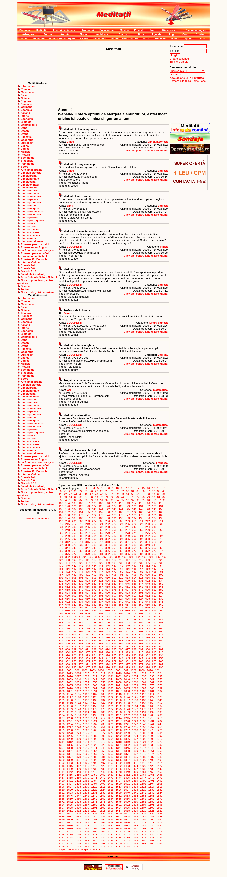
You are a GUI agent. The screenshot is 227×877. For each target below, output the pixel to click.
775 (61, 628)
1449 (127, 771)
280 (68, 535)
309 (154, 538)
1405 (86, 762)
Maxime (125, 30)
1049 (151, 679)
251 (88, 529)
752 (121, 622)
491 (88, 574)
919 (61, 655)
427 (88, 562)
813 (101, 634)
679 (61, 610)
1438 (143, 768)
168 (68, 515)
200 (68, 521)
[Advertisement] (37, 61)
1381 (102, 756)
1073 (135, 685)
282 (81, 535)
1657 (127, 819)
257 (128, 529)
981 (154, 664)
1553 (127, 795)
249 (74, 529)
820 (148, 634)
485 (154, 571)
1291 (110, 735)
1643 (118, 816)
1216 (135, 718)
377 (74, 553)
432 (121, 562)
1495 (78, 783)
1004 (101, 670)
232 (68, 526)
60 (158, 494)
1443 (78, 771)
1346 (135, 747)
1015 (86, 673)
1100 (143, 691)
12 (127, 488)
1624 (69, 813)
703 (114, 613)
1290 (102, 735)
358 (161, 547)
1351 (69, 750)
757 (154, 622)
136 (68, 509)
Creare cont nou (179, 58)
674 (134, 607)
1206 (159, 715)
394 (84, 556)
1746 (110, 840)
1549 (94, 795)
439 (61, 565)
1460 (110, 774)
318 (108, 541)
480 (121, 571)
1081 (94, 688)
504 (68, 577)
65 (75, 497)
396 (98, 556)
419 (141, 559)
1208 (69, 718)
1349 (159, 747)
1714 (61, 834)
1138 (135, 700)
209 (128, 521)
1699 (151, 828)
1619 (135, 810)
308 (148, 538)
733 (101, 619)
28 (101, 491)
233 (74, 526)
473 (74, 571)
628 (148, 598)
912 (121, 652)
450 (134, 565)
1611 (69, 810)
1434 (110, 768)
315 (88, 541)
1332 (127, 744)
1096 (110, 691)
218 (81, 523)
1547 (78, 795)
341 (154, 544)
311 (61, 541)
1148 (110, 703)
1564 (110, 798)
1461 (118, 774)
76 (133, 497)
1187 (110, 712)
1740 (61, 840)
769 (128, 625)
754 (134, 622)
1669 (118, 822)
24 (81, 491)
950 (161, 658)
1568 (143, 798)
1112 (135, 694)
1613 (86, 810)
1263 (94, 730)
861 (101, 643)
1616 (110, 810)
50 (107, 494)
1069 (102, 685)
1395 (110, 759)
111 (114, 503)
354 (134, 547)
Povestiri (139, 30)
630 (161, 598)
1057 (110, 682)
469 (154, 568)
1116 (61, 697)
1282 (143, 732)
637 (101, 601)
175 (114, 515)
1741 (69, 840)
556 (94, 586)
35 (138, 491)
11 (122, 488)
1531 (159, 789)
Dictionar (25, 30)
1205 (151, 715)
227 (141, 523)
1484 (94, 780)
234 (81, 526)
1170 (78, 709)
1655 (110, 819)
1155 (61, 706)
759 (61, 625)
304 (121, 538)
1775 (135, 846)
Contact (201, 34)
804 (148, 631)
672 (121, 607)
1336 (159, 744)
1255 (135, 727)
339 (141, 544)
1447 (110, 771)
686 (108, 610)
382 (108, 553)
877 (101, 646)
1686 (151, 825)
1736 (135, 837)
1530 (151, 789)
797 (101, 631)
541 (101, 583)
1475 (127, 777)
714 (81, 616)
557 (101, 586)
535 (61, 583)
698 (81, 613)
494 (108, 574)
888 (68, 649)
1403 (69, 762)
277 (154, 532)
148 (148, 509)
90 (96, 500)
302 (108, 538)
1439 (151, 768)
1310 (159, 738)
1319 (127, 741)
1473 (110, 777)
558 (108, 586)
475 (88, 571)
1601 (94, 807)
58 (148, 494)
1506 (61, 786)
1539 (118, 792)
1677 (78, 825)
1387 (151, 756)
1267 (127, 730)
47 (91, 494)
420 (148, 559)
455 (61, 568)
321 (128, 541)
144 (121, 509)
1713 (159, 831)
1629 (110, 813)
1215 (127, 718)
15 (143, 488)
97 (133, 500)
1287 (78, 735)
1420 (102, 765)
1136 (118, 700)
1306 (127, 738)
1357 (118, 750)
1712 (151, 831)
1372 (135, 753)
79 (148, 497)
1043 (102, 679)
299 (88, 538)
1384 (127, 756)
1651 (78, 819)
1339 (78, 747)
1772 (110, 846)
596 (148, 592)
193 (128, 518)
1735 (127, 837)
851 (141, 640)
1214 (118, 718)
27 (96, 491)
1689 (69, 828)
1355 (102, 750)
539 (88, 583)
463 (114, 568)
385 (128, 553)
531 (141, 580)
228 (148, 523)
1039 (69, 679)
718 (108, 616)
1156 (69, 706)
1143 (69, 703)
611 (141, 595)
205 (101, 521)
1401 (159, 759)
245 (154, 526)
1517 (151, 786)
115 (141, 503)
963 (141, 661)
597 (154, 592)
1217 (143, 718)
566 (161, 586)
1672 (143, 822)
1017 (102, 673)
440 (68, 565)
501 (154, 574)
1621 (151, 810)
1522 (86, 789)
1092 (78, 691)
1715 (69, 834)
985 (74, 667)
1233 (61, 724)
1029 (94, 676)
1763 (143, 843)
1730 (86, 837)
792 (68, 631)
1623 (61, 813)
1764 (151, 843)
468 (148, 568)
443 (88, 565)
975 (114, 664)
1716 (78, 834)
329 (74, 544)
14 (138, 488)
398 (111, 556)
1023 (151, 673)
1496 (86, 783)
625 (128, 598)
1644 (127, 816)
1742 (78, 840)
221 (101, 523)
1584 (61, 804)
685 (101, 610)
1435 (118, 768)
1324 (61, 744)
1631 (127, 813)
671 (114, 607)
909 (101, 652)
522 (81, 580)
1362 (159, 750)
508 (94, 577)
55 (133, 494)
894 (108, 649)
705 (128, 613)
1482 (78, 780)
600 (68, 595)
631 (61, 601)
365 (101, 550)
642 (134, 601)
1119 (86, 697)
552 (68, 586)
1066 (78, 685)
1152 (143, 703)
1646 (143, 816)
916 (148, 652)
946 (134, 658)
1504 (151, 783)
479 (114, 571)
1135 (110, 700)
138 (81, 509)
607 (114, 595)
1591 (118, 804)
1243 (143, 724)
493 (101, 574)
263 (61, 532)
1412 (143, 762)
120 (68, 506)
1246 (61, 727)
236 (94, 526)
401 (131, 556)
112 (121, 503)
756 (148, 622)
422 (161, 559)
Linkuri (202, 38)
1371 (127, 753)
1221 (69, 721)
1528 (135, 789)
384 (121, 553)
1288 (86, 735)
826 (81, 637)
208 (121, 521)
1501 (127, 783)
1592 (127, 804)
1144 (78, 703)
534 (161, 580)
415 (114, 559)
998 (161, 667)
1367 (94, 753)
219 (88, 523)
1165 (143, 706)
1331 (118, 744)
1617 (118, 810)
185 (74, 518)
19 (164, 488)
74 (122, 497)
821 (154, 634)
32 (122, 491)
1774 (127, 846)
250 (81, 529)
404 (151, 556)
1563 (102, 798)
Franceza (162, 462)
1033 (127, 676)
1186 (102, 712)
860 (94, 643)
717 (101, 616)
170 (81, 515)
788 (148, 628)
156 (94, 512)
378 (81, 553)
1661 (159, 819)
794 (81, 631)
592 (121, 592)
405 (158, 556)
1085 (127, 688)
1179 (151, 709)
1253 (118, 727)
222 (108, 523)
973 (101, 664)
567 (61, 589)
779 (88, 628)
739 (141, 619)
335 (114, 544)
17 (153, 488)
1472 (102, 777)
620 (94, 598)
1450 (135, 771)
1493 (61, 783)
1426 (151, 765)
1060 (135, 682)
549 (154, 583)
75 (127, 497)
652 (94, 604)
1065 (69, 685)
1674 (159, 822)
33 (127, 491)
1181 (61, 712)
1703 (78, 831)
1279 (118, 732)
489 (74, 574)
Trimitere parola (179, 61)
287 (114, 535)
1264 (102, 730)
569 (74, 589)
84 (65, 500)
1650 (69, 819)
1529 (143, 789)
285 (101, 535)
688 (121, 610)
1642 (110, 816)
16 (148, 488)
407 (61, 559)
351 (114, 547)
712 (68, 616)
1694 (110, 828)
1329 (102, 744)
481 (128, 571)
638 (108, 601)
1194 (61, 715)
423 (61, 562)
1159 (94, 706)
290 (134, 535)
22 (70, 491)
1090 (61, 691)
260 (148, 529)
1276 (94, 732)
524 (94, 580)
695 (61, 613)
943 (114, 658)
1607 (143, 807)
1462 (127, 774)
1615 (102, 810)
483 (141, 571)
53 (122, 494)
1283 (151, 732)
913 (128, 652)
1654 (102, 819)
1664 (78, 822)
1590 (110, 804)
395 (91, 556)
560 (121, 586)
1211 (94, 718)
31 (117, 491)
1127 (151, 697)
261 (154, 529)
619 (88, 598)
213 (154, 521)
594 (134, 592)
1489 (135, 780)
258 (134, 529)
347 (88, 547)
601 (74, 595)
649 (74, 604)
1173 (102, 709)
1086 (135, 688)
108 (94, 503)
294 (161, 535)
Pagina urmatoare (91, 849)
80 (153, 497)
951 (61, 661)
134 (161, 506)
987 (88, 667)
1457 (86, 774)
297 (74, 538)
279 (61, 535)
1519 (61, 789)
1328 (94, 744)
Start (24, 38)
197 (154, 518)
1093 (86, 691)
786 (134, 628)
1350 (61, 750)
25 (86, 491)
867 (141, 643)
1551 (110, 795)
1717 (86, 834)
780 (94, 628)
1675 (61, 825)
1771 (102, 846)
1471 (94, 777)
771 (141, 625)
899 (141, 649)
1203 (135, 715)
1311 (61, 741)
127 (114, 506)
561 (128, 586)
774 (161, 625)
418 (134, 559)
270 (108, 532)
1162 (118, 706)
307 (141, 538)
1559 (69, 798)
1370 (118, 753)
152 (68, 512)
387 (141, 553)
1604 (118, 807)
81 (158, 497)
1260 (69, 730)
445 (101, 565)
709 (154, 613)
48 (96, 494)
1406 (94, 762)
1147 (102, 703)
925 (101, 655)
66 (81, 497)
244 (148, 526)
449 (128, 565)
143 (114, 509)
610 (134, 595)
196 (148, 518)
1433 (102, 768)
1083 (110, 688)
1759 (110, 843)
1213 (110, 718)
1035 (143, 676)
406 (164, 556)
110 (108, 503)
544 (121, 583)
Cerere (68, 313)
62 (60, 497)
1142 (61, 703)
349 (101, 547)
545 (128, 583)
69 (96, 497)
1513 (118, 786)
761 (74, 625)
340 (148, 544)
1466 (159, 774)
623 (114, 598)
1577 (110, 801)
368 (121, 550)
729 (74, 619)
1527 (127, 789)
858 (81, 643)
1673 (151, 822)
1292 (118, 735)
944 (121, 658)
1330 (110, 744)
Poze (141, 34)
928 (121, 655)
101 (156, 500)
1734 (118, 837)
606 (108, 595)
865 (128, 643)
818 (134, 634)
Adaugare (28, 34)
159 (114, 512)
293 (154, 535)
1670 (127, 822)
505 (74, 577)
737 (128, 619)
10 (117, 488)
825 (74, 637)
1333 (135, 744)
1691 (86, 828)
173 (101, 515)
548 (148, 583)
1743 (86, 840)
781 (101, 628)
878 (108, 646)
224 (121, 523)
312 (68, 541)
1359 (135, 750)
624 (121, 598)
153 (74, 512)
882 (134, 646)
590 (108, 592)
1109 (110, 694)
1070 (110, 685)
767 (114, 625)
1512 (110, 786)
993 (128, 667)
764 (94, 625)
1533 (69, 792)
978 (134, 664)
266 (81, 532)
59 (153, 494)
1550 (102, 795)
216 (68, 523)
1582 (151, 801)
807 (61, 634)
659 (141, 604)
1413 (151, 762)
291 (141, 535)
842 (81, 640)
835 (141, 637)
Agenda (156, 34)
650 (81, 604)
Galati (70, 141)
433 (128, 562)
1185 (94, 712)
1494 (69, 783)
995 (141, 667)
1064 (61, 685)
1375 (159, 753)
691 (141, 610)
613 (154, 595)
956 (94, 661)
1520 (69, 789)
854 (161, 640)
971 (88, 664)
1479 (159, 777)
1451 (143, 771)
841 (74, 640)
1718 (94, 834)
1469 (78, 777)
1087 (143, 688)
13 (133, 488)
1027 (78, 676)
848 (121, 640)
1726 (159, 834)
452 (148, 565)
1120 (94, 697)
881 (128, 646)
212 (148, 521)
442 (81, 565)
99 (143, 500)
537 (74, 583)
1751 (151, 840)
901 (154, 649)
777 (74, 628)
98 (138, 500)
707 (141, 613)
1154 (159, 703)
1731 (94, 837)
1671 (135, 822)
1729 (78, 837)
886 (161, 646)
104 (68, 503)
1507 (69, 786)
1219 (159, 718)
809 (74, 634)
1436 (127, 768)
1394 (102, 759)
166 (161, 512)
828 (94, 637)
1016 (94, 673)
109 (101, 503)
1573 (78, 801)
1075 (151, 685)
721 (128, 616)
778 (81, 628)
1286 (69, 735)
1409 (118, 762)
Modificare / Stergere (62, 38)
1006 (117, 670)
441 (74, 565)
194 (134, 518)
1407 (102, 762)
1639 (86, 816)
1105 (78, 694)
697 (74, 613)
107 (88, 503)
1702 (69, 831)
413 (101, 559)
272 (121, 532)
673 (128, 607)
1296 (151, 735)
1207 (61, 718)
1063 (159, 682)
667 (88, 607)
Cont (185, 34)
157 (101, 512)
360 (68, 550)
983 (61, 667)
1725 (151, 834)
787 (141, 628)
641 (128, 601)
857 (74, 643)
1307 (135, 738)
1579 (127, 801)
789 (154, 628)
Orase (145, 38)
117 (154, 503)
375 (61, 553)
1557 (159, 795)
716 (94, 616)
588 (94, 592)
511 (114, 577)
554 (81, 586)
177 (128, 515)
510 (108, 577)
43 (70, 494)
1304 (110, 738)
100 (149, 500)
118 (161, 503)
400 (124, 556)
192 (121, 518)
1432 (94, 768)
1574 (86, 801)
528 (121, 580)
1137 (127, 700)
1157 (78, 706)
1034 (135, 676)
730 (81, 619)
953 (74, 661)
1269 (143, 730)
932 (148, 655)
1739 (159, 837)
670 (108, 607)
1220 (61, 721)
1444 (86, 771)
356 (148, 547)
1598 (69, 807)
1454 (61, 774)
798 (108, 631)
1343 (110, 747)
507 (88, 577)
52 (117, 494)
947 (141, 658)
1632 (135, 813)
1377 (69, 756)
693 (154, 610)
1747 (118, 840)
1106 (86, 694)
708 (148, 613)
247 (61, 529)
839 (61, 640)
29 (107, 491)
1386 (143, 756)
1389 (61, 759)
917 (154, 652)
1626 (86, 813)
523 (88, 580)
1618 (127, 810)
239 (114, 526)
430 (108, 562)
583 (61, 592)
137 (74, 509)
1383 (118, 756)
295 (61, 538)
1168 (61, 709)
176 (121, 515)
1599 (78, 807)
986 (81, 667)
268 (94, 532)
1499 (110, 783)
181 (154, 515)
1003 (92, 670)
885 (154, 646)
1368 (102, 753)
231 (61, 526)
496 (121, 574)
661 (154, 604)
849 (128, 640)
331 (88, 544)
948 (148, 658)
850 (134, 640)
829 (101, 637)
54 (127, 494)
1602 (102, 807)
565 (154, 586)
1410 (127, 762)
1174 (110, 709)
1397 (127, 759)
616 (68, 598)
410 (81, 559)
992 (121, 667)
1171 (86, 709)
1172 (94, 709)
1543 (151, 792)
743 (61, 622)
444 (94, 565)
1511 (102, 786)
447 (114, 565)
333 (101, 544)
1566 (127, 798)
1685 (143, 825)
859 (88, 643)
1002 (84, 670)
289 (128, 535)
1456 (78, 774)
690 (134, 610)
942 (108, 658)
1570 (159, 798)
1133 (94, 700)
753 (128, 622)
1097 (118, 691)
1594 (143, 804)
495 (114, 574)
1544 (159, 792)
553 (74, 586)
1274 (78, 732)
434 (134, 562)
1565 (118, 798)
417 (128, 559)
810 (81, 634)
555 (88, 586)
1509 (86, 786)
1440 (159, 768)
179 (141, 515)
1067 (86, 685)
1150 (127, 703)
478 (108, 571)
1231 (151, 721)
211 (141, 521)
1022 (143, 673)
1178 (143, 709)
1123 (118, 697)
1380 (94, 756)
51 (112, 494)
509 (101, 577)
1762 (135, 843)
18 (158, 488)
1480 (61, 780)
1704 (86, 831)
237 (101, 526)
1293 (127, 735)
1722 (127, 834)
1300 (78, 738)
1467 (61, 777)
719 (114, 616)
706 (134, 613)
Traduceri (88, 30)
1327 (86, 744)
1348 (151, 747)
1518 (159, 786)
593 (128, 592)
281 (74, 535)
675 (141, 607)
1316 (102, 741)
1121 (102, 697)
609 (128, 595)
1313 (78, 741)
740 (148, 619)
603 (88, 595)
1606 (135, 807)
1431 (86, 768)
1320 (135, 741)
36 (143, 491)
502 (161, 574)
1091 (69, 691)
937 (74, 658)
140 (94, 509)
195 (141, 518)
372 (148, 550)
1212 (102, 718)
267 (88, 532)
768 (121, 625)
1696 (127, 828)
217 (74, 523)
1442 (69, 771)
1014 (78, 673)
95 (122, 500)
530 (134, 580)
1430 (78, 768)
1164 (135, 706)
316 (94, 541)
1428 (61, 768)
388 (148, 553)
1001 (76, 670)
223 (114, 523)
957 (101, 661)
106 (81, 503)
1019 (118, 673)
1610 (61, 810)
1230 (143, 721)
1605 (127, 807)
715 (88, 616)
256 (121, 529)
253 (101, 529)
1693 (102, 828)
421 (154, 559)
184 (68, 518)
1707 (110, 831)
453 (154, 565)
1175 (118, 709)
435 (141, 562)
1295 (143, 735)
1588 (94, 804)
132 (148, 506)
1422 (118, 765)
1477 (143, 777)
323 (141, 541)
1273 (69, 732)
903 (61, 652)
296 (68, 538)
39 (158, 491)
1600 (86, 807)
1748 (127, 840)
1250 (94, 727)
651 (88, 604)
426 (81, 562)
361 (74, 550)
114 (134, 503)
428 (94, 562)
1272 (61, 732)
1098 (127, 691)
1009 (141, 670)
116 (148, 503)
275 (141, 532)
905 (74, 652)
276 (148, 532)
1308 (143, 738)
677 (154, 607)
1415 (61, 765)
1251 (102, 727)
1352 (78, 750)
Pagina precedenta (69, 849)
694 (161, 610)
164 (148, 512)
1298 (61, 738)
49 (101, 494)
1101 (151, 691)
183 (61, 518)
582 (161, 589)
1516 (143, 786)
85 (70, 500)
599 (61, 595)
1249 (86, 727)
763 (88, 625)
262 (161, 529)
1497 (94, 783)
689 (128, 610)
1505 (159, 783)
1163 (127, 706)
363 (88, 550)
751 (114, 622)
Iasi (69, 389)
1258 (159, 727)
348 (94, 547)
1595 (151, 804)
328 (68, 544)
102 (162, 500)
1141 (159, 700)
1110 (118, 694)
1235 (78, 724)
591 (114, 592)
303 (114, 538)
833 (128, 637)
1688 (61, 828)
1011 (158, 670)
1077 (61, 688)
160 (121, 512)
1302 (94, 738)
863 (114, 643)
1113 (143, 694)
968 (68, 664)
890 (81, 649)
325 (154, 541)
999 (61, 670)
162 (134, 512)
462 (108, 568)
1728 (69, 837)
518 (161, 577)
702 (108, 613)
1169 (69, 709)
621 (101, 598)
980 (148, 664)
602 (81, 595)
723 (141, 616)
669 (101, 607)
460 (94, 568)
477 (101, 571)
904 (68, 652)
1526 (118, 789)
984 (68, 667)
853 (154, 640)
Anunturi (65, 34)
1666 (94, 822)
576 (121, 589)
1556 (151, 795)
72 (112, 497)
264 (68, 532)
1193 (159, 712)
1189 (127, 712)
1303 (102, 738)
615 (61, 598)
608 (121, 595)
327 (61, 544)
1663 (69, 822)
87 (81, 500)
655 (114, 604)
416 (121, 559)
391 (61, 556)
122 (81, 506)
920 (68, 655)
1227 (118, 721)
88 (86, 500)
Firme (83, 34)
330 (81, 544)
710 (161, 613)
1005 (109, 670)
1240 (118, 724)
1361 (151, 750)
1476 (135, 777)
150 (161, 509)
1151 (135, 703)
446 (108, 565)
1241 (127, 724)
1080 (86, 688)
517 (154, 577)
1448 (118, 771)
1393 (94, 759)
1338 (69, 747)
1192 (151, 712)
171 (88, 515)
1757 (94, 843)
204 (94, 521)
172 (94, 515)
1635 (159, 813)
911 (114, 652)
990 (108, 667)
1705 (94, 831)
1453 (159, 771)
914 (134, 652)
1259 (61, 730)
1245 (159, 724)
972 (94, 664)
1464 (143, 774)
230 (161, 523)
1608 (151, 807)
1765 (159, 843)
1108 (102, 694)
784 (121, 628)
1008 (133, 670)
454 (161, 565)
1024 (159, 673)
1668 (110, 822)
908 (94, 652)
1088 (151, 688)
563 (141, 586)
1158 (86, 706)
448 (121, 565)
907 (88, 652)
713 (74, 616)
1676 (69, 825)
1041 (86, 679)
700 (94, 613)
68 (91, 497)
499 (141, 574)
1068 (94, 685)
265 (74, 532)
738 (134, 619)
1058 (118, 682)
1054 (86, 682)
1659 (143, 819)
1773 (118, 846)
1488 (127, 780)
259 (141, 529)
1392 (86, 759)
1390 (69, 759)
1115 (159, 694)
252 (94, 529)
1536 (94, 792)
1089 (159, 688)
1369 (110, 753)
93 (112, 500)
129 (128, 506)
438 (161, 562)
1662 (61, 822)
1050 (159, 679)
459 (88, 568)
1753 (61, 843)
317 (101, 541)
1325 (69, 744)
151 (61, 512)
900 (148, 649)
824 (68, 637)
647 (61, 604)
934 (161, 655)
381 (101, 553)
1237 (94, 724)
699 (88, 613)
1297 (159, 735)
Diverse (174, 38)
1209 (78, 718)
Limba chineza (158, 322)
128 (121, 506)
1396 (118, 759)
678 (161, 607)
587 (88, 592)
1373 (143, 753)
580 (148, 589)
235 (88, 526)
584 (68, 592)
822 (161, 634)
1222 (78, 721)
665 (74, 607)
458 (81, 568)
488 (68, 574)
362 (81, 550)
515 (141, 577)
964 (148, 661)
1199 (102, 715)
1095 (102, 691)
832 (121, 637)
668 (94, 607)
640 (121, 601)
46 (86, 494)
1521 (78, 789)
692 (148, 610)
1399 (143, 759)
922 (81, 655)
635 (88, 601)
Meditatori (99, 38)
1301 (86, 738)
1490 (143, 780)
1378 (78, 756)
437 (154, 562)
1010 (150, 670)
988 (94, 667)
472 (68, 571)
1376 (61, 756)
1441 (61, 771)
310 (161, 538)
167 (61, 515)
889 (74, 649)
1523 (94, 789)
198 (161, 518)
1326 (78, 744)
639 (114, 601)
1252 (110, 727)
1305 (118, 738)
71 (107, 497)
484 (148, 571)
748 (94, 622)
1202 (127, 715)
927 (114, 655)
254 (108, 529)
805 (154, 631)
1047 (135, 679)
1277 (102, 732)
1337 (61, 747)
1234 (69, 724)
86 (75, 500)
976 (121, 664)
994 (134, 667)
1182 (69, 712)
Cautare (114, 38)
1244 (151, 724)
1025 (61, 676)
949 (154, 658)
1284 (159, 732)
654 (108, 604)
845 (101, 640)
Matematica (160, 389)
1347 (143, 747)
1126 (143, 697)
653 (101, 604)
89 (91, 500)
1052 (69, 682)
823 (61, 637)
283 (88, 535)
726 (161, 616)
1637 (69, 816)
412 (94, 559)
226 (134, 523)
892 (94, 649)
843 (88, 640)
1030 (102, 676)
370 (134, 550)
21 (65, 491)
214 (161, 521)
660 (148, 604)
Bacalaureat (107, 30)
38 (153, 491)
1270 (151, 730)
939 (88, 658)
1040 (78, 679)
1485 (102, 780)
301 (101, 538)
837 (154, 637)
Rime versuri (170, 30)
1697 (135, 828)
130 (134, 506)
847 (114, 640)
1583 (159, 801)
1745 (102, 840)
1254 (127, 727)
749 (101, 622)
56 (138, 494)
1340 (86, 747)
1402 (61, 762)
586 (81, 592)
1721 (118, 834)
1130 (69, 700)
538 (81, 583)
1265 (110, 730)
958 (108, 661)
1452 (151, 771)
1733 (110, 837)
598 (161, 592)
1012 (61, 673)
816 (121, 634)
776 (68, 628)
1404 (78, 762)
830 (108, 637)
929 (128, 655)
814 (108, 634)
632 (68, 601)
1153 (151, 703)
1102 (159, 691)
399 (118, 556)
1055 (94, 682)
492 (94, 574)
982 (161, 664)
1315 (94, 741)
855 (61, 643)
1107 (94, 694)
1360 (143, 750)
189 (101, 518)
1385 (135, 756)
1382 (110, 756)
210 (134, 521)
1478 (151, 777)
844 (94, 640)
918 (161, 652)
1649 (61, 819)
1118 (78, 697)
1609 (159, 807)
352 (121, 547)
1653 (94, 819)
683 (88, 610)
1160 (102, 706)
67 (86, 497)
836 (148, 637)
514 (134, 577)
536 (68, 583)
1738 (151, 837)
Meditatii (41, 30)
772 (148, 625)
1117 (69, 697)
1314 (86, 741)
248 (68, 529)
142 (108, 509)
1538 (110, 792)
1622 (159, 810)
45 (81, 494)
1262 (86, 730)
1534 (78, 792)
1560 (78, 798)
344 (68, 547)
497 (128, 574)
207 (114, 521)
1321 (143, 741)
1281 (135, 732)
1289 (94, 735)
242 (134, 526)
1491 (151, 780)
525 (101, 580)
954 (81, 661)
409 (74, 559)
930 (134, 655)
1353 (86, 750)
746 (81, 622)
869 (154, 643)
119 (61, 506)
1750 (143, 840)
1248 (78, 727)
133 (154, 506)
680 (68, 610)
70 (101, 497)
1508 (78, 786)
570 (81, 589)
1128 (159, 697)
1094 (94, 691)
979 (141, 664)
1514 (127, 786)
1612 (78, 810)
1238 (102, 724)
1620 (143, 810)
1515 (135, 786)
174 (108, 515)
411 (88, 559)
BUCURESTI (74, 246)
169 (74, 515)
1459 (102, 774)
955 (88, 661)
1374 (151, 753)
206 (108, 521)
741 (154, 619)
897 (128, 649)
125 (101, 506)
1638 (78, 816)
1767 (69, 846)
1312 (69, 741)
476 (94, 571)
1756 (86, 843)
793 (74, 631)
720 (121, 616)
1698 (143, 828)
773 (154, 625)
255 (114, 529)
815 (114, 634)
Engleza (163, 170)
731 (88, 619)
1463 (135, 774)
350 (108, 547)
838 (161, 637)
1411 (135, 762)
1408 (110, 762)
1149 (118, 703)
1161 (110, 706)
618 (81, 598)
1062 (151, 682)
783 (114, 628)
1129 (61, 700)
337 (128, 544)
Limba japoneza (158, 141)
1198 (94, 715)
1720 (110, 834)
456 (68, 568)
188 (94, 518)
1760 (118, 843)
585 (74, 592)
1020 (127, 673)
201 (74, 521)
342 (161, 544)
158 (108, 512)
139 (88, 509)
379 (88, 553)
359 (61, 550)
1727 (61, 837)
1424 (135, 765)
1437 (135, 768)
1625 (78, 813)
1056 (102, 682)
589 (101, 592)
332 (94, 544)
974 (108, 664)
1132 (86, 700)
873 (74, 646)
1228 (127, 721)
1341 (94, 747)
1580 (135, 801)
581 (154, 589)
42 (65, 494)
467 (141, 568)
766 (108, 625)
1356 (110, 750)
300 (94, 538)
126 (108, 506)
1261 (78, 730)
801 (128, 631)
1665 (86, 822)
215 (61, 523)
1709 (127, 831)
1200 (110, 715)
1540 (127, 792)
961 (128, 661)
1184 (86, 712)
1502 (135, 783)
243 (141, 526)
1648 (159, 816)
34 (133, 491)
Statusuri (124, 34)
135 (61, 509)
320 (121, 541)
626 (134, 598)
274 (134, 532)
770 (134, 625)
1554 (135, 795)
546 (134, 583)
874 (81, 646)
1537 (102, 792)
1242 (135, 724)
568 (68, 589)
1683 (127, 825)
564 (148, 586)
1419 (94, 765)
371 (141, 550)
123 (88, 506)
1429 (69, 768)
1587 (86, 804)
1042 (94, 679)
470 (161, 568)
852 (148, 640)
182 (161, 515)
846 (108, 640)
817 (128, 634)
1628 (102, 813)
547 (141, 583)
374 (161, 550)
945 (128, 658)
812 (94, 634)
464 (121, 568)
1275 (86, 732)
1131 (78, 700)
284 (94, 535)
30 (112, 491)
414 (108, 559)
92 (107, 500)
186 (81, 518)
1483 (86, 780)
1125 (135, 697)
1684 (135, 825)
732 (94, 619)
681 (74, 610)
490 (81, 574)
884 (148, 646)
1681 (110, 825)
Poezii (153, 30)
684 (94, 610)
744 (68, 622)
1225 (102, 721)
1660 (151, 819)
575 (114, 589)
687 (114, 610)
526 (108, 580)
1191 (143, 712)
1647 (151, 816)
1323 (159, 741)
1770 (94, 846)
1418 (86, 765)
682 (81, 610)
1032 (118, 676)
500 (148, 574)
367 (114, 550)
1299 (69, 738)
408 (68, 559)
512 (121, 577)
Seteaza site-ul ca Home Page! (188, 80)
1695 (118, 828)
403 (144, 556)
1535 (86, 792)
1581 (143, 801)
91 (101, 500)
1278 (110, 732)
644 (148, 601)
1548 (86, 795)
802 (134, 631)
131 (141, 506)
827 (88, 637)
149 (154, 509)
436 (148, 562)
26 (91, 491)
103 (61, 503)
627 (141, 598)
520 (68, 580)
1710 (135, 831)
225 (128, 523)
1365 (78, 753)
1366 (86, 753)
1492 (159, 780)
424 (68, 562)
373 (154, 550)
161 (128, 512)
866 (134, 643)
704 (121, 613)
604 (94, 595)
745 (74, 622)
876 (94, 646)
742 (161, 619)
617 (74, 598)
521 (74, 580)
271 (114, 532)
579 (141, 589)
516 (148, 577)
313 (74, 541)
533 (154, 580)
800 (121, 631)
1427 (159, 765)
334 (108, 544)
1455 (69, 774)
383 (114, 553)
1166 (151, 706)
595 (141, 592)
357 (154, 547)
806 (161, 631)
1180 (159, 709)
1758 (102, 843)
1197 (86, 715)
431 (114, 562)
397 (104, 556)
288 (121, 535)
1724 (143, 834)
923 (88, 655)
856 (68, 643)
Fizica (164, 246)
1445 (94, 771)
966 (161, 661)
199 (61, 521)
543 (114, 583)
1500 (118, 783)
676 (148, 607)
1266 (118, 730)
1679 (94, 825)
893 (101, 649)
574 (108, 589)
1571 (61, 801)
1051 (61, 682)
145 (128, 509)
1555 (143, 795)
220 (94, 523)
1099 (135, 691)
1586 (78, 804)
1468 (69, 777)
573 (101, 589)
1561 (86, 798)
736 (121, 619)
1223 (86, 721)
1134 (102, 700)
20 (60, 491)
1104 (69, 694)
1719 (102, 834)
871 (61, 646)
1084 (118, 688)
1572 (69, 801)
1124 (127, 697)
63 (65, 497)
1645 (135, 816)
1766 (61, 846)
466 (134, 568)
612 (148, 595)
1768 (78, 846)
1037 (159, 676)
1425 (143, 765)
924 (94, 655)
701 (101, 613)
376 (68, 553)
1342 (102, 747)
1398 (135, 759)
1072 (127, 685)
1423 (127, 765)
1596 (159, 804)
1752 (159, 840)
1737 (143, 837)
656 (121, 604)
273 (128, 532)
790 (161, 628)
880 (121, 646)
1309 (151, 738)
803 (141, 631)
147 (141, 509)
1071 (118, 685)
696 (68, 613)
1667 (102, 822)
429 (101, 562)
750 (108, 622)
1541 (135, 792)
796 (94, 631)
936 (68, 658)
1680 (102, 825)
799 (114, 631)
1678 (86, 825)
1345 (127, 747)
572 (94, 589)
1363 (61, 753)
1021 (135, 673)
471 (61, 571)
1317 (110, 741)
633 (74, 601)
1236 (86, 724)
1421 (110, 765)
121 (74, 506)
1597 (61, 807)
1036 (151, 676)
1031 (110, 676)
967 (61, 664)
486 (161, 571)
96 (127, 500)
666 (81, 607)
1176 (127, 709)
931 (141, 655)
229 (154, 523)
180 (148, 515)
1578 (118, 801)
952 (68, 661)
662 (161, 604)
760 (68, 625)
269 (101, 532)
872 (68, 646)
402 (138, 556)
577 (128, 589)
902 (161, 649)
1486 (110, 780)
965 (154, 661)
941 (101, 658)
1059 (127, 682)
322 (134, 541)
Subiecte (160, 38)
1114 (151, 694)
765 (101, 625)
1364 (69, 753)
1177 (135, 709)
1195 (69, 715)
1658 (135, 819)
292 (148, 535)
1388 (159, 756)
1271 (159, 730)
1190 (135, 712)
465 (128, 568)
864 (121, 643)
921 (74, 655)
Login (172, 34)
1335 (151, 744)
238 (108, 526)
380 (94, 553)
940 (94, 658)
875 (88, 646)
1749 (135, 840)
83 (60, 500)
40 (164, 491)
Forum (48, 34)
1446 (102, 771)
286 (108, 535)
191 (114, 518)
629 (154, 598)
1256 (143, 727)
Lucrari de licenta (64, 30)
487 (61, 574)
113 (128, 503)
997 (154, 667)
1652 (86, 819)
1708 (118, 831)
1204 (143, 715)
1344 (118, 747)
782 (108, 628)
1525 (110, 789)
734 (108, 619)
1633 (143, 813)
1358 (127, 750)
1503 (143, 783)
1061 (143, 682)
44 (75, 494)
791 (61, 631)
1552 (118, 795)
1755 (78, 843)
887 (61, 649)
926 (108, 655)
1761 (127, 843)
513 (128, 577)
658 (134, 604)
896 (121, 649)
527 (114, 580)
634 (81, 601)
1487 (118, 780)
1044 (110, 679)
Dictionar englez (195, 30)
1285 (61, 735)
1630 (118, 813)
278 (161, 532)
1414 (159, 762)
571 (88, 589)
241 (128, 526)
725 (154, 616)
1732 (102, 837)
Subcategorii (130, 38)
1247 (69, 727)
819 (141, 634)
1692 (94, 828)
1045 (118, 679)
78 (143, 497)
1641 (102, 816)
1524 (102, 789)
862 (108, 643)
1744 (94, 840)
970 (81, 664)
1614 (94, 810)
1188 (118, 712)
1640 (94, 816)
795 (88, 631)
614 (161, 595)
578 (134, 589)
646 (161, 601)
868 (148, 643)
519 (61, 580)
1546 (69, 795)
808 (68, 634)
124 (94, 506)
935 (61, 658)
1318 (118, 741)
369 (128, 550)
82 (164, 497)
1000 (68, 670)
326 (161, 541)
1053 (78, 682)
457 (74, 568)
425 (74, 562)
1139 (143, 700)
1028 (86, 676)
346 (81, 547)
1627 (94, 813)
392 (68, 556)
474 (81, 571)
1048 (143, 679)
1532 (61, 792)
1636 (61, 816)
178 (134, 515)
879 (114, 646)
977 (128, 664)
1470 (86, 777)
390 (161, 553)
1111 (127, 694)
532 (148, 580)
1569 (151, 798)
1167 (159, 706)
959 (114, 661)
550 (161, 583)
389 (154, 553)
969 (74, 664)
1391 (78, 759)
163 (141, 512)
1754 (69, 843)
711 (61, 616)
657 (128, 604)
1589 (102, 804)
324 (148, 541)
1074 (143, 685)
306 (134, 538)
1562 (94, 798)
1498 (102, 783)
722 (134, 616)
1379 (86, 756)
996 (148, 667)
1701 (61, 831)
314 (81, 541)
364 (94, 550)
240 (121, 526)
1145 (86, 703)
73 (117, 497)
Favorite (85, 38)
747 (88, 622)
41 (60, 494)
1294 (135, 735)
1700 (159, 828)
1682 (118, 825)
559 (114, 586)
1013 (69, 673)
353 (128, 547)
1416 (69, 765)
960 (121, 661)
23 (75, 491)
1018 (110, 673)
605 (101, 595)
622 (108, 598)
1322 (151, 741)
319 (114, 541)
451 (141, 565)
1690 (78, 828)
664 (68, 607)
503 (61, 577)
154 (81, 512)
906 (81, 652)
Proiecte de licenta (37, 518)
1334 (143, 744)
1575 (94, 801)
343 (61, 547)
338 (134, 544)
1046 (127, 679)
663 (61, 607)
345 (74, 547)
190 (108, 518)
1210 (86, 718)
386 (134, 553)
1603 (110, 807)
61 (164, 494)
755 (141, 622)
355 (141, 547)
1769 (86, 846)
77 (138, 497)
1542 (143, 792)
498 (134, 574)
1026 (69, 676)
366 (108, 550)
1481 (69, 780)
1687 (159, 825)
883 (141, 646)
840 (68, 640)
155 (88, 512)
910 (108, 652)
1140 (151, 700)
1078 (69, 688)
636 (94, 601)
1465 (151, 774)
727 (61, 619)
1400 (151, 759)
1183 (78, 712)
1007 (125, 670)
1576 (102, 801)
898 (134, 649)
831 (114, 637)
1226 (110, 721)
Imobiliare (102, 34)
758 (161, 622)
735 (114, 619)
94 (117, 500)
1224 (94, 721)
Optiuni (188, 38)
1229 (135, 721)
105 (74, 503)
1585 (69, 804)
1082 (102, 688)
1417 (78, 765)
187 (88, 518)
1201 (118, 715)
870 (161, 643)
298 (81, 538)
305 (128, 538)
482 (134, 571)
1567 (135, 798)
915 (141, 652)
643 (141, 601)
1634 (151, 813)
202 (81, 521)
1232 (159, 721)
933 (154, 655)
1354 (94, 750)
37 (148, 491)
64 (70, 497)
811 (88, 634)
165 (154, 512)
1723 (135, 834)
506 (81, 577)
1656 (118, 819)
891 (88, 649)
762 (81, 625)
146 (134, 509)
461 (101, 568)
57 (143, 494)
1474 (118, 777)
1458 (94, 774)
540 (94, 583)
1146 (94, 703)
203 (88, 521)
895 (114, 649)
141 (101, 509)
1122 (110, 697)
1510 (94, 786)
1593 (135, 804)
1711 (143, 831)
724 (148, 616)
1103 (61, 694)
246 (161, 526)
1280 (127, 732)
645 (154, 601)
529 (128, 580)
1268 (135, 730)
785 (128, 628)
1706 (102, 831)
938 (81, 658)
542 (108, 583)
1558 (61, 798)
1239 (110, 724)
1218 (151, 718)
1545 (61, 795)
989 (101, 667)
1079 (78, 688)
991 (114, 667)
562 (134, 586)
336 (121, 544)
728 (68, 619)
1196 (78, 715)
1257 (151, 727)
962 (134, 661)
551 (61, 586)
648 (68, 604)
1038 (61, 679)
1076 (159, 685)
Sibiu (70, 205)
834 (134, 637)
